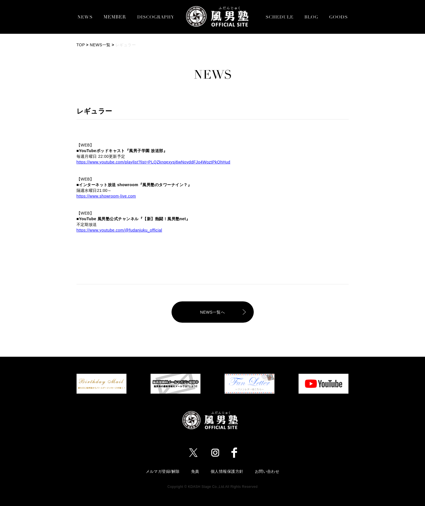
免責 (195, 471)
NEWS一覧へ (212, 312)
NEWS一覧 (100, 45)
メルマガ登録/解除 (163, 471)
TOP (81, 45)
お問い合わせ (267, 471)
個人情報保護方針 (227, 471)
